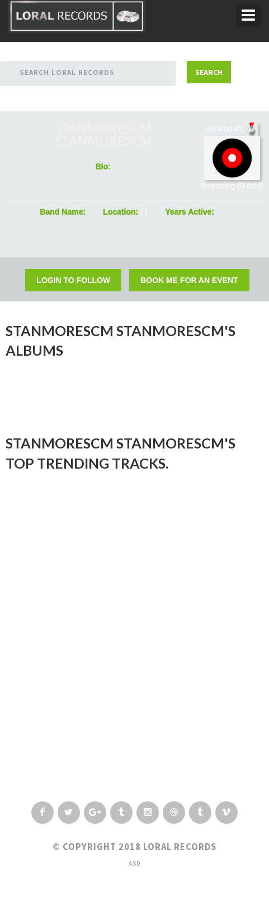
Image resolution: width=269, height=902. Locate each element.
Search (209, 72)
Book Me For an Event (189, 280)
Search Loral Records (67, 72)
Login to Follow (73, 280)
